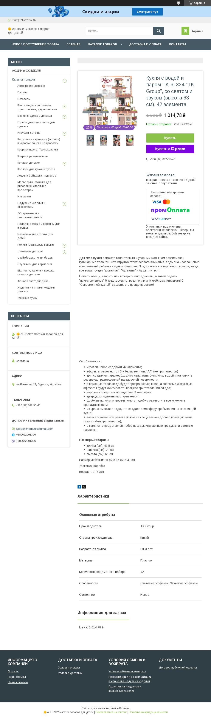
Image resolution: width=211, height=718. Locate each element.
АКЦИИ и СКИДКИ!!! (26, 70)
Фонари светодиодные (32, 281)
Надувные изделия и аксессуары (31, 204)
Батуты (22, 92)
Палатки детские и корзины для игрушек (38, 225)
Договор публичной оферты (178, 667)
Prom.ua (124, 708)
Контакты (177, 44)
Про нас (13, 671)
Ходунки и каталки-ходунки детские (36, 289)
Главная (74, 44)
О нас (16, 55)
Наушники (24, 196)
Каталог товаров (102, 44)
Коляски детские (28, 162)
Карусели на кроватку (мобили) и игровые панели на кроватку (38, 141)
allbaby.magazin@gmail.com (34, 428)
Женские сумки (27, 297)
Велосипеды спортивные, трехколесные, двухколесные (37, 107)
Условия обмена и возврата (127, 671)
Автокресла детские (31, 85)
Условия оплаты (69, 667)
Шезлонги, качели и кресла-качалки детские (36, 272)
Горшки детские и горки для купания (36, 124)
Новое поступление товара (35, 44)
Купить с (170, 149)
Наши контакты (18, 682)
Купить (170, 138)
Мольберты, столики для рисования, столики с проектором (34, 185)
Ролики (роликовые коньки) (35, 244)
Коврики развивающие (32, 156)
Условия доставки (70, 673)
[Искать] (158, 31)
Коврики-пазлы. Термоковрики (37, 149)
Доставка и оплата (145, 44)
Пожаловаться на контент (111, 712)
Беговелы (23, 99)
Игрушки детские (28, 132)
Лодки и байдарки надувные (36, 175)
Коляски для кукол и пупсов (36, 169)
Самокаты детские (30, 251)
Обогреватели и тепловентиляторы (29, 215)
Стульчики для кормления (35, 264)
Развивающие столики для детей (35, 236)
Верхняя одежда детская (34, 115)
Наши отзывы (17, 676)
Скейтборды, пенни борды (35, 257)
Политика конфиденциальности (148, 712)
